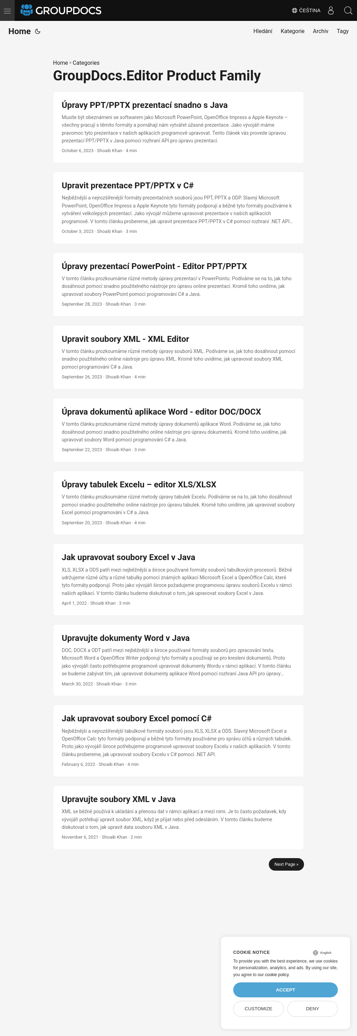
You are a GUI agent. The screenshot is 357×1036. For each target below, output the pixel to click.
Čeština (305, 10)
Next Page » (286, 864)
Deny (312, 1008)
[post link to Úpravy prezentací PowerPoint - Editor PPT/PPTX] (178, 284)
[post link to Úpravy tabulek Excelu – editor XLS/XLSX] (178, 503)
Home (19, 31)
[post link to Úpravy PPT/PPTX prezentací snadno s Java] (178, 127)
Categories (86, 63)
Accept (285, 989)
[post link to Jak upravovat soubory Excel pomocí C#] (178, 741)
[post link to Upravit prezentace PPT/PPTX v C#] (178, 208)
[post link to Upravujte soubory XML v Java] (178, 817)
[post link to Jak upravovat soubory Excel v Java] (178, 579)
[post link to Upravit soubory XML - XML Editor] (178, 357)
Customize (258, 1008)
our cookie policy (273, 974)
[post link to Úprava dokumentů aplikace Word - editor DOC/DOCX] (178, 430)
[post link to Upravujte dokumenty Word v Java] (178, 660)
